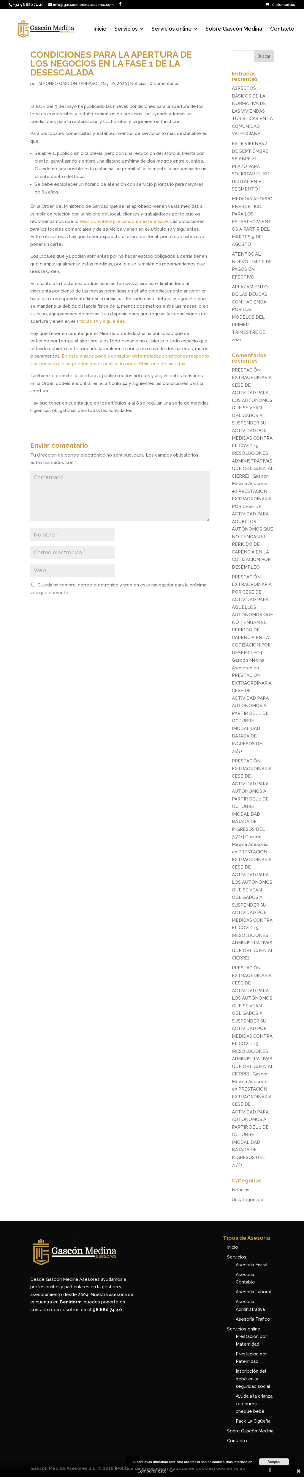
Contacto (282, 29)
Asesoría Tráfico (253, 1319)
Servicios (126, 29)
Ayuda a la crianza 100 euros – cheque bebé (254, 1403)
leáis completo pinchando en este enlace (124, 221)
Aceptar (274, 1462)
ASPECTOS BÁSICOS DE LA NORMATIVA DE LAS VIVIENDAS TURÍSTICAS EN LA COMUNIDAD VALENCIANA (252, 111)
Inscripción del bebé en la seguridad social (253, 1379)
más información (239, 1462)
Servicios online (171, 29)
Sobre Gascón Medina (233, 29)
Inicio (100, 29)
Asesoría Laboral (253, 1291)
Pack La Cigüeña (253, 1421)
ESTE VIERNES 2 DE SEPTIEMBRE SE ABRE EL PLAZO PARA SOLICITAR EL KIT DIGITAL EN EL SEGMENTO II (251, 166)
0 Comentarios (164, 83)
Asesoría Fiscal (251, 1264)
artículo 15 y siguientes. (101, 321)
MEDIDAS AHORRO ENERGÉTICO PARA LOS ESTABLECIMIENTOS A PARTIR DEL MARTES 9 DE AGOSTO (252, 221)
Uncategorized (247, 1199)
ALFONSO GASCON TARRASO (67, 83)
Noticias (138, 83)
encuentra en (56, 1302)
